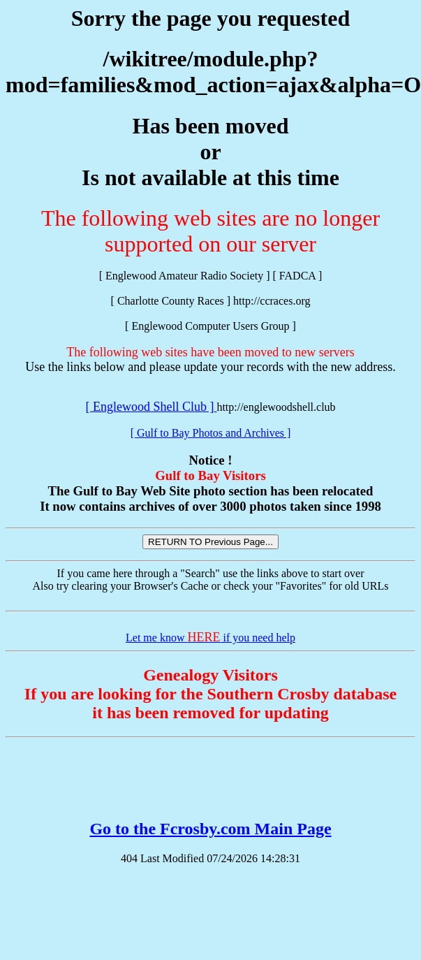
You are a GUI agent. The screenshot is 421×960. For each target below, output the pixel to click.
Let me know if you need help (210, 637)
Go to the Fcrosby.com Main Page (210, 829)
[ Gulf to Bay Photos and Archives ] (211, 433)
